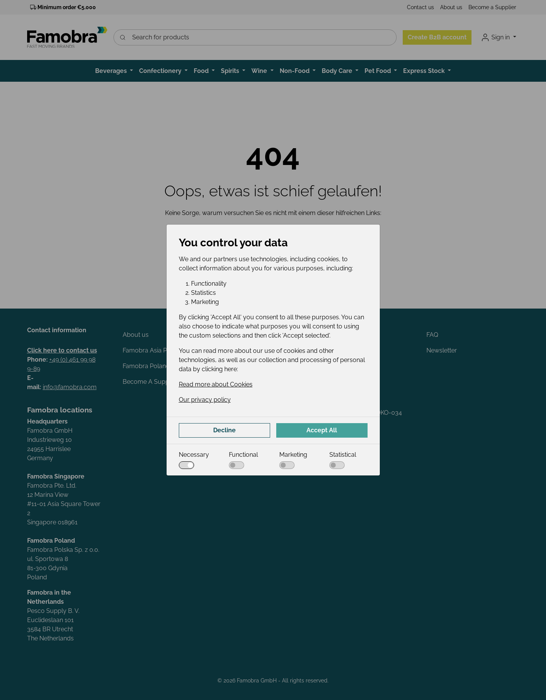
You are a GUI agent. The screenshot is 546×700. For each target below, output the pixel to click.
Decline (224, 430)
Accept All (321, 430)
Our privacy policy (205, 399)
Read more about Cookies (216, 384)
